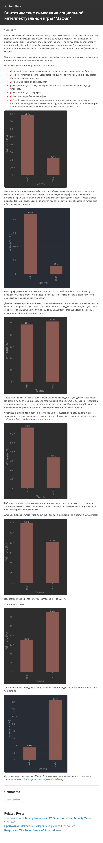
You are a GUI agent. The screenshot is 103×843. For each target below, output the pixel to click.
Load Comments (13, 800)
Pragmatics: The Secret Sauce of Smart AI (35, 830)
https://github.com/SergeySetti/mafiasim (43, 779)
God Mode (13, 6)
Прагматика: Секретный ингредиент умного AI (39, 826)
